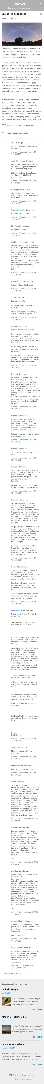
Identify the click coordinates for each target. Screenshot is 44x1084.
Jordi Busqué (16, 161)
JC (12, 297)
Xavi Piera (15, 226)
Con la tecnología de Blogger (22, 1075)
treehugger (15, 190)
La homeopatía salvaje (13, 1044)
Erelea (13, 374)
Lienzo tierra (16, 948)
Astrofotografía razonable (18, 133)
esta (18, 436)
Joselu (13, 747)
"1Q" (25, 596)
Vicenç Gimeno (17, 210)
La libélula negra (10, 989)
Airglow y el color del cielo (15, 1017)
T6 (12, 143)
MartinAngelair (16, 610)
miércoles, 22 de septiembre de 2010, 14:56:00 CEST (23, 966)
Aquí (6, 125)
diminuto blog (16, 921)
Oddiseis (14, 567)
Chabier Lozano (17, 242)
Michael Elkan (28, 1079)
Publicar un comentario (13, 973)
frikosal (20, 4)
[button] (40, 14)
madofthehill (16, 766)
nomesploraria (16, 281)
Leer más (37, 1010)
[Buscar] (40, 4)
